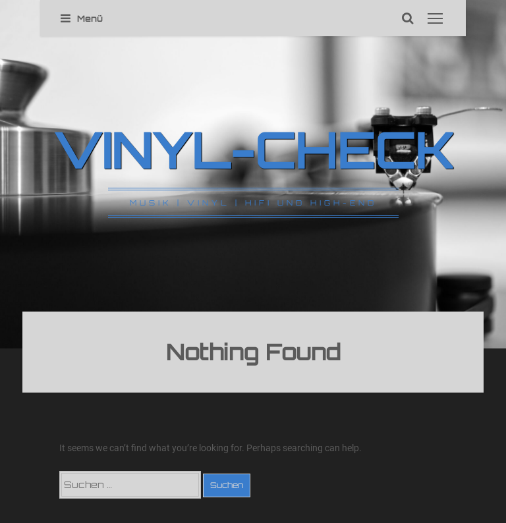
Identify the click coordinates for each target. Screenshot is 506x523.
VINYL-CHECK (253, 149)
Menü (82, 18)
